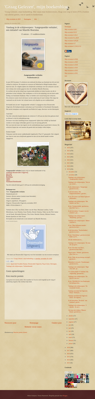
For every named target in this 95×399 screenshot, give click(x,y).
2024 (68, 154)
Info (35, 19)
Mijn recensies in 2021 (71, 73)
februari (71, 340)
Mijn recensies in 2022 (71, 70)
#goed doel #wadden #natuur (19, 264)
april (70, 334)
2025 (68, 150)
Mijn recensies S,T (70, 43)
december (72, 172)
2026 (68, 147)
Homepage (34, 323)
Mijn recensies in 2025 (13, 19)
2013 (68, 363)
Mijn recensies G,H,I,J (71, 35)
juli (70, 325)
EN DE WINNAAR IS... (75, 240)
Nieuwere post (10, 323)
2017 (68, 350)
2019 (68, 169)
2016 (68, 353)
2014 (68, 360)
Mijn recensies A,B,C (71, 29)
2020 (68, 166)
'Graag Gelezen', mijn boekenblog (36, 6)
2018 (68, 347)
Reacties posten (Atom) (20, 332)
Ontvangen (53, 264)
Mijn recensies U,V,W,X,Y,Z (73, 46)
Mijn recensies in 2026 (71, 59)
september (72, 319)
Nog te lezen (45, 264)
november (72, 175)
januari (71, 343)
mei (70, 331)
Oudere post (57, 323)
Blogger (65, 395)
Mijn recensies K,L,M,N (72, 38)
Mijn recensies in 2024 (71, 65)
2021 (68, 163)
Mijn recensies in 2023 (71, 67)
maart (70, 337)
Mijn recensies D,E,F (71, 32)
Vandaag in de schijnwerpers (14, 266)
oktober (71, 316)
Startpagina (27, 19)
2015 (68, 356)
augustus (71, 322)
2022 (68, 160)
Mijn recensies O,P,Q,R (71, 40)
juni (70, 328)
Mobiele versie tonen (33, 327)
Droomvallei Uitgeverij (34, 264)
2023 (68, 157)
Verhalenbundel (27, 266)
